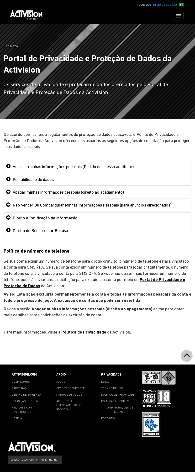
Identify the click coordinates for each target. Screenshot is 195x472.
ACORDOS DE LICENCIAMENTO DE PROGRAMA (68, 405)
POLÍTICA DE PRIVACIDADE (118, 394)
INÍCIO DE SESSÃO (165, 5)
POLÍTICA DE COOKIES (115, 401)
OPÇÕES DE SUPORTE (70, 388)
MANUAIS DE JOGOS (69, 394)
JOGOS (60, 382)
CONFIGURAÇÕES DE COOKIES (119, 409)
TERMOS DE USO (112, 388)
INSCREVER (143, 5)
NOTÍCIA (17, 418)
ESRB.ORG (108, 418)
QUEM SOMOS (21, 382)
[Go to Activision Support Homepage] (29, 16)
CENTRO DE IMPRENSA (26, 394)
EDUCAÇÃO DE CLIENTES (27, 401)
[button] (181, 4)
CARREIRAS (19, 388)
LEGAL (105, 382)
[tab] (97, 167)
